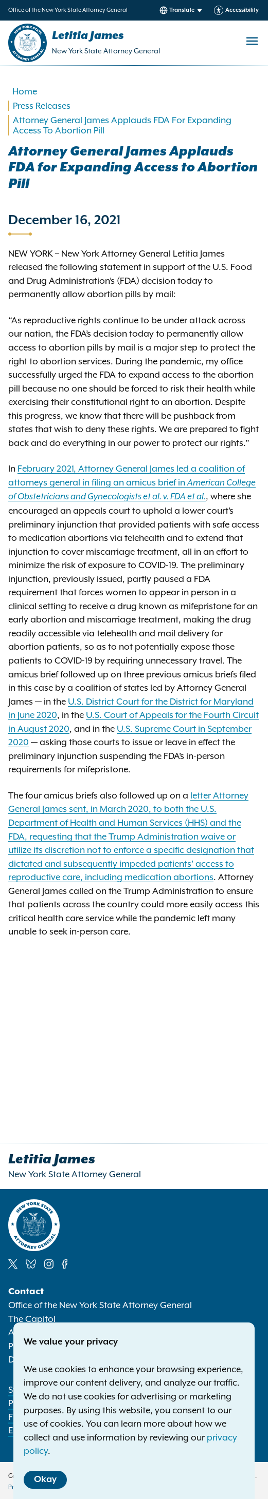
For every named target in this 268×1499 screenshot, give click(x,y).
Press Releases (41, 106)
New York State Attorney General (106, 51)
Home (24, 91)
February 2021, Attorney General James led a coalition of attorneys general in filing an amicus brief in (132, 482)
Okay (45, 1479)
